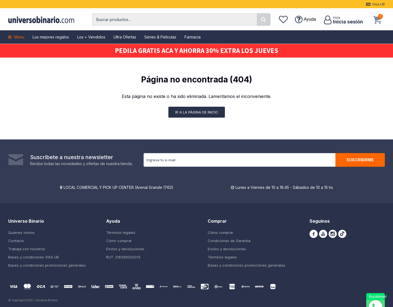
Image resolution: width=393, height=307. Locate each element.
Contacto (16, 241)
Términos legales (120, 232)
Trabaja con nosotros (26, 249)
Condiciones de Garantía (229, 241)
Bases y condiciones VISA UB (33, 257)
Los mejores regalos (50, 37)
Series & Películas (160, 37)
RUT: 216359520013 (123, 257)
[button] (263, 19)
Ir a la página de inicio (196, 112)
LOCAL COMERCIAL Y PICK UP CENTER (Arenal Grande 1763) (118, 187)
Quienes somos (21, 232)
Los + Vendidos (91, 37)
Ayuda (310, 19)
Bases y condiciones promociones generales (47, 265)
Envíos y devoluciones (125, 249)
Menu (19, 37)
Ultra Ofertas (125, 37)
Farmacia (192, 37)
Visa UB (378, 4)
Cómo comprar (119, 241)
